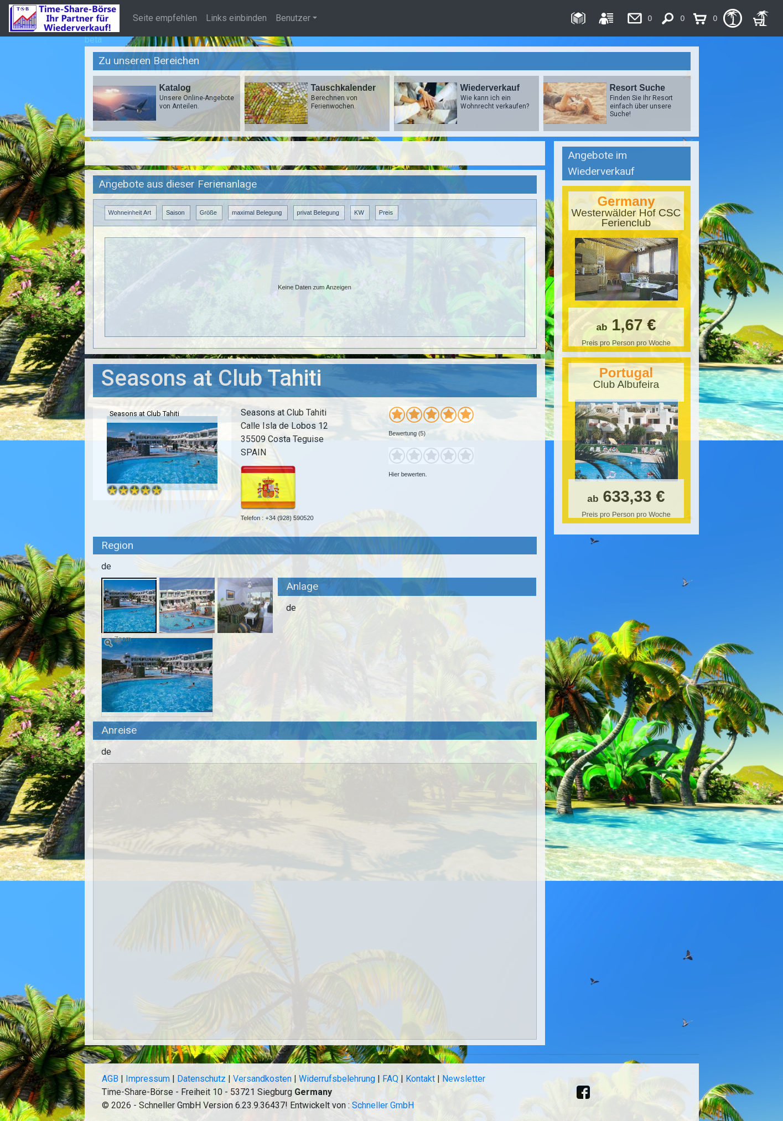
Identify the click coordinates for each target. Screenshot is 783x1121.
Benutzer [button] (293, 18)
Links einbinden (236, 18)
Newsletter (463, 1078)
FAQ (390, 1078)
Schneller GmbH (383, 1105)
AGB (110, 1078)
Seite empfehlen (165, 18)
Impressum (148, 1078)
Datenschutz (201, 1078)
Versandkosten (262, 1078)
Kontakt (420, 1078)
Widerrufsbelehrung (337, 1078)
